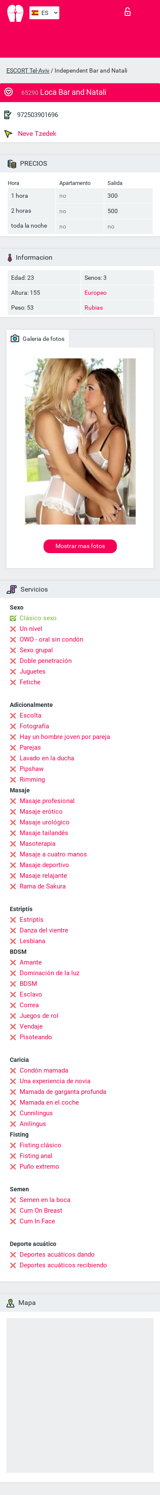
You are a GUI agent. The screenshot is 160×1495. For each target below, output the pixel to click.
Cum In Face (37, 1221)
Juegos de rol (39, 1016)
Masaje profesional (47, 801)
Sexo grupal (36, 650)
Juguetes (33, 671)
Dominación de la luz (49, 973)
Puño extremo (39, 1166)
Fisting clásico (40, 1145)
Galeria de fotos (37, 338)
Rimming (32, 779)
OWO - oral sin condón (51, 639)
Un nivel (31, 629)
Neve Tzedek (30, 133)
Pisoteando (36, 1037)
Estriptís (32, 919)
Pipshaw (32, 769)
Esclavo (31, 994)
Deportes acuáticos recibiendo (63, 1265)
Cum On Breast (41, 1210)
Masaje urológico (45, 822)
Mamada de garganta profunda (63, 1092)
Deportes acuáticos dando (57, 1254)
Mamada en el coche (49, 1102)
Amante (31, 962)
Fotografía (34, 726)
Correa (29, 1005)
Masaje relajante (43, 875)
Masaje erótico (41, 811)
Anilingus (33, 1124)
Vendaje (31, 1026)
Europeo (95, 292)
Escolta (30, 715)
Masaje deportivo (44, 865)
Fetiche (30, 682)
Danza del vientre (44, 930)
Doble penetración (46, 661)
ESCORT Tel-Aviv (27, 70)
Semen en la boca (45, 1200)
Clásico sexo (38, 618)
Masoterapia (37, 843)
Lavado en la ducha (47, 758)
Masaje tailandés (44, 833)
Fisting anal (36, 1156)
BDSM (28, 984)
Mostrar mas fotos (80, 545)
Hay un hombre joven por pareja (65, 737)
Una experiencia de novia (55, 1081)
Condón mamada (44, 1070)
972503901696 (37, 115)
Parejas (30, 747)
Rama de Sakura (43, 886)
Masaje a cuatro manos (53, 854)
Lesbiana (32, 941)
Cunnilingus (36, 1113)
